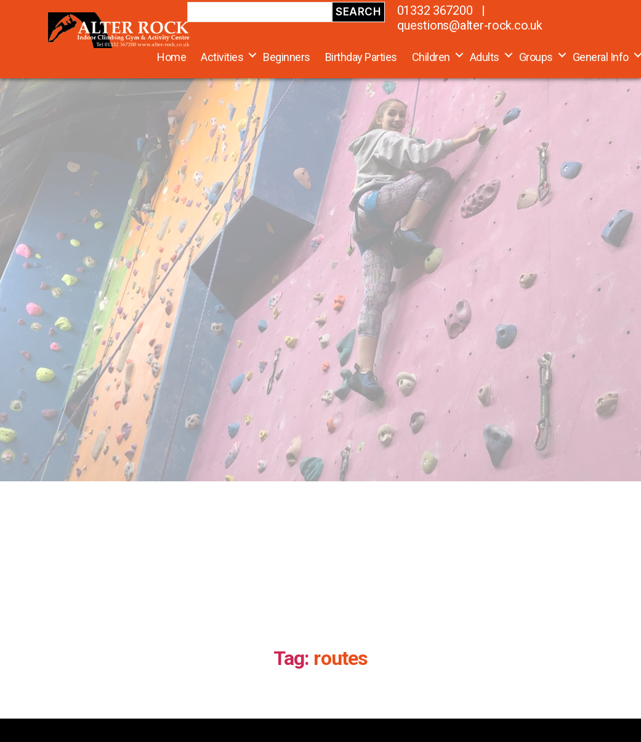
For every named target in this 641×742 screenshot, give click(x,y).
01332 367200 (435, 10)
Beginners (286, 57)
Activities (222, 57)
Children (431, 57)
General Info (601, 57)
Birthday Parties (361, 57)
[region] (320, 240)
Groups (536, 57)
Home (171, 57)
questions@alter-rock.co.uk (469, 25)
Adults (484, 57)
